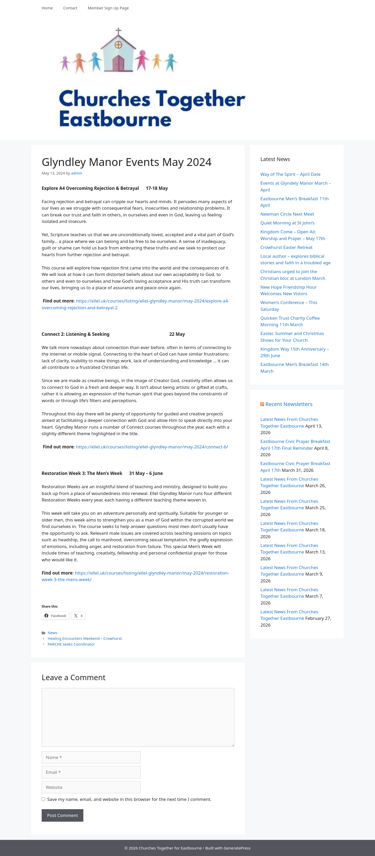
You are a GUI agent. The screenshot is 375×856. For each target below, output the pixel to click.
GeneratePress (237, 848)
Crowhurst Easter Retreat (286, 247)
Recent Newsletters (288, 404)
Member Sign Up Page (108, 7)
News (52, 632)
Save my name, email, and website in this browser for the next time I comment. (129, 799)
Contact (70, 7)
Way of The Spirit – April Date (290, 174)
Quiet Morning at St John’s (287, 223)
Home (47, 7)
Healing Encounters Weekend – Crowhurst (85, 638)
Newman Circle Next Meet (287, 214)
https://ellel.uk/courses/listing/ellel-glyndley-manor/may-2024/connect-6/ (152, 447)
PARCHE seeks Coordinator (71, 644)
